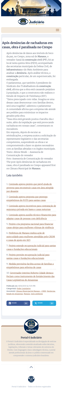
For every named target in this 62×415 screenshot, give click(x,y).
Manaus (27, 294)
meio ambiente (37, 294)
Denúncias (51, 291)
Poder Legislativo (24, 288)
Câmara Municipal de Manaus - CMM (31, 291)
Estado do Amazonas (14, 294)
